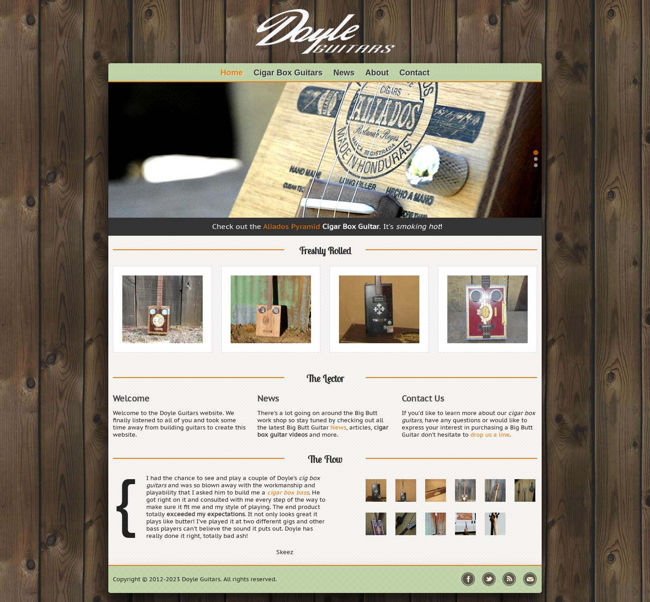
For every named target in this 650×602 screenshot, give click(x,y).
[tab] (535, 152)
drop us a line (490, 435)
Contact (414, 72)
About (377, 72)
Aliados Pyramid (291, 226)
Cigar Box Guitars (288, 72)
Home (231, 72)
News (344, 72)
